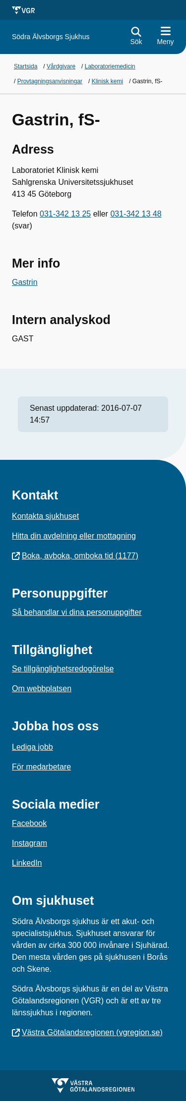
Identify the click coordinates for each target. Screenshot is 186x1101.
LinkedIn (27, 863)
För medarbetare (41, 767)
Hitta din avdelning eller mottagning (74, 536)
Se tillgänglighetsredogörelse (63, 668)
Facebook (29, 823)
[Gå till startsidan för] (50, 37)
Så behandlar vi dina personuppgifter (77, 612)
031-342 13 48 (135, 214)
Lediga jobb (32, 747)
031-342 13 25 (65, 214)
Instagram (29, 843)
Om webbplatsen (41, 688)
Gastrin (25, 282)
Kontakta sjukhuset (45, 516)
